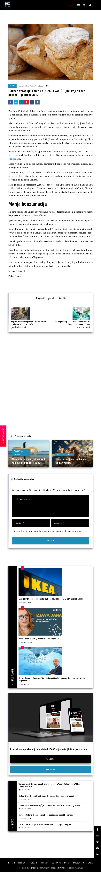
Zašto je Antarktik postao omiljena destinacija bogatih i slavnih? (46, 815)
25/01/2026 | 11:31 (25, 799)
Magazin (11, 863)
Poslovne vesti (64, 455)
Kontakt (44, 863)
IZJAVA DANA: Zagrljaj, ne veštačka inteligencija (39, 638)
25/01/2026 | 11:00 (25, 808)
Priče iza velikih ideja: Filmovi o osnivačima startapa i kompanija (46, 824)
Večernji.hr (14, 158)
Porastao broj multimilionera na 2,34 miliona (70, 461)
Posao (12, 86)
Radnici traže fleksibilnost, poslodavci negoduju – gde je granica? (46, 796)
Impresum (76, 863)
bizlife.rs (60, 868)
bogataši (40, 298)
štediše (62, 298)
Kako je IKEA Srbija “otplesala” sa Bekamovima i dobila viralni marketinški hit (51, 598)
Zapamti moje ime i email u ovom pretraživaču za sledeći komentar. (48, 531)
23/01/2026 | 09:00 (25, 684)
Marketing (34, 863)
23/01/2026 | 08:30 (25, 642)
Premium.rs (34, 868)
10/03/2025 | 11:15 (82, 455)
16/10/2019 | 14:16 (37, 86)
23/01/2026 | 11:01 (25, 602)
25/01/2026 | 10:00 (25, 827)
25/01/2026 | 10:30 (25, 818)
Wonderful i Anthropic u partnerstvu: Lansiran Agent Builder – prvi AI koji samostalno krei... (50, 785)
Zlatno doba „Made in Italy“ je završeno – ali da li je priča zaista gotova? (49, 805)
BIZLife (26, 86)
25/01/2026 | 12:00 (25, 789)
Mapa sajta (88, 863)
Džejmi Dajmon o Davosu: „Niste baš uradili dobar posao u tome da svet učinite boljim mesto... (52, 679)
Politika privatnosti (60, 863)
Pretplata (22, 863)
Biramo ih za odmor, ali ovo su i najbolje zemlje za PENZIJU (28, 461)
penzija (52, 298)
